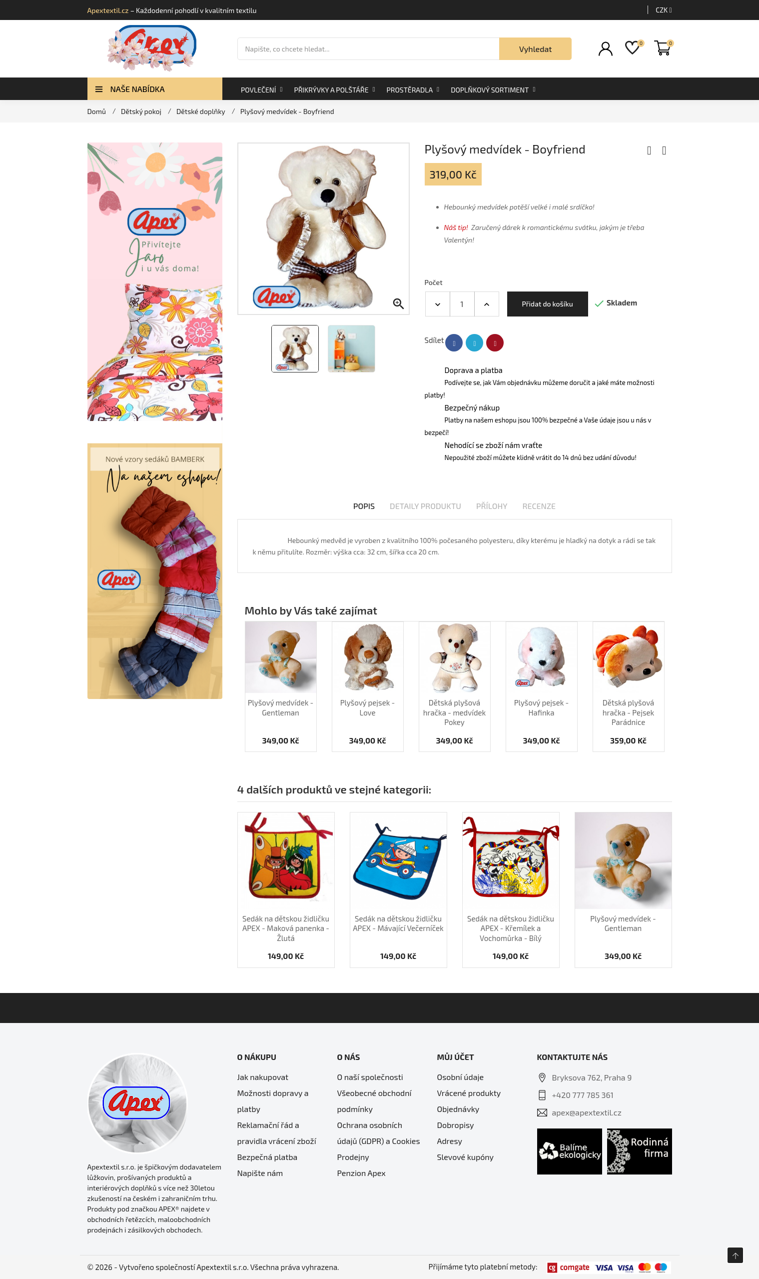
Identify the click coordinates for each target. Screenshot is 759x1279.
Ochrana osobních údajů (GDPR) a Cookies (378, 1133)
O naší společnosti (370, 1077)
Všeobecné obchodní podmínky (374, 1101)
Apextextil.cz (108, 10)
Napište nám (260, 1173)
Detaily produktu (425, 505)
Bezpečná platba (267, 1157)
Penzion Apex (361, 1173)
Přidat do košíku (547, 304)
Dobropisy (455, 1125)
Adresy (449, 1141)
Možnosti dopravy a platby (273, 1101)
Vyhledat (535, 49)
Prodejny (353, 1157)
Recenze (539, 505)
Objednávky (458, 1109)
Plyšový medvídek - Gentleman (281, 707)
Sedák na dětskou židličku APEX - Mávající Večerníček (398, 923)
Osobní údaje (460, 1077)
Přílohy (492, 505)
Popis (364, 505)
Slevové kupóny (465, 1157)
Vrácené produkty (469, 1093)
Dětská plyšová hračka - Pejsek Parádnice (629, 712)
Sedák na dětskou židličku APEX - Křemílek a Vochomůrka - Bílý (510, 928)
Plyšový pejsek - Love (367, 707)
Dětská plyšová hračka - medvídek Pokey (454, 712)
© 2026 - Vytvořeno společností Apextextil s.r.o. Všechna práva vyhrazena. (213, 1267)
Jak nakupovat (263, 1077)
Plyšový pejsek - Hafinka (541, 707)
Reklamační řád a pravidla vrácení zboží (276, 1133)
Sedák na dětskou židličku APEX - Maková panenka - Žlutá (285, 928)
